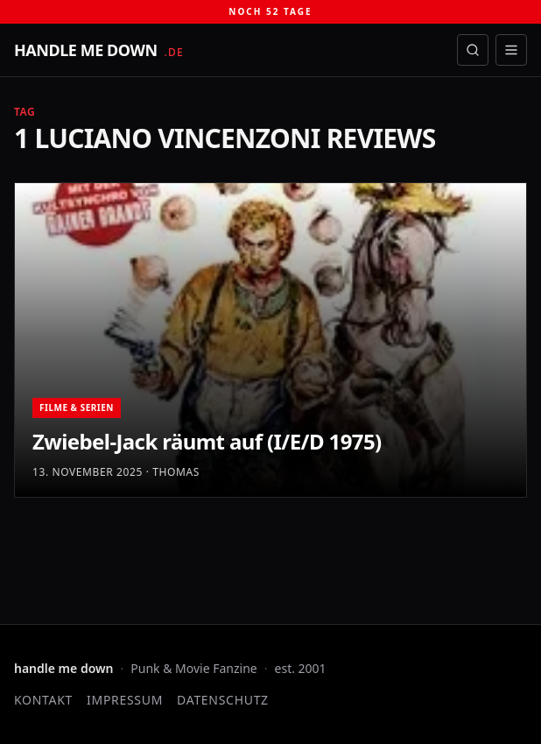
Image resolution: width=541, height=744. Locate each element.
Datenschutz (223, 699)
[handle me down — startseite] (99, 50)
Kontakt (43, 699)
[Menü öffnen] (511, 50)
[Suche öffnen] (472, 50)
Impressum (125, 699)
